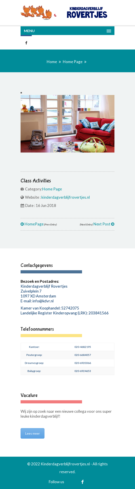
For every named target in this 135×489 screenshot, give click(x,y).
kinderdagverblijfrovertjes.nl (65, 197)
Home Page (72, 61)
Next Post (97, 224)
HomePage (39, 224)
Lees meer (32, 433)
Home (52, 61)
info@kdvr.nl (43, 301)
